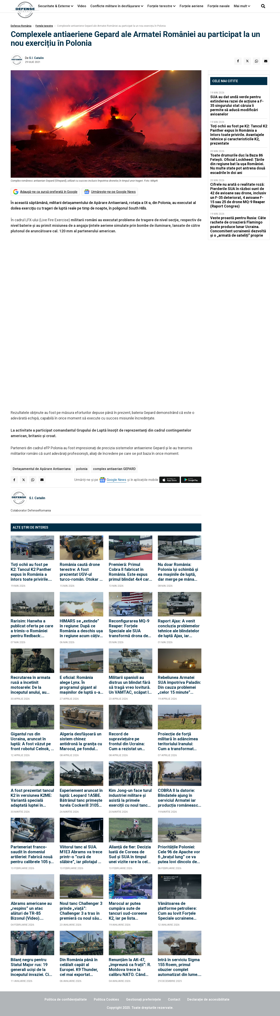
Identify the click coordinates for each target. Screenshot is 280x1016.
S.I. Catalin (36, 58)
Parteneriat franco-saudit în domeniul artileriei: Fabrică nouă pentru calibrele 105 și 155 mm (32, 854)
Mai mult (242, 6)
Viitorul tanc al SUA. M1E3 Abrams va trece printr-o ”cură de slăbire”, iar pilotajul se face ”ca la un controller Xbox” (81, 854)
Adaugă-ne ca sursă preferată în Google (48, 192)
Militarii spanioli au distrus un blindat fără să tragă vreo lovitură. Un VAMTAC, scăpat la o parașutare (130, 685)
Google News (116, 480)
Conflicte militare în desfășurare (115, 6)
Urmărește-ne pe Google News (113, 192)
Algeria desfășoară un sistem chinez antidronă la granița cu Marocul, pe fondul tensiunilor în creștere (81, 741)
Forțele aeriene (191, 6)
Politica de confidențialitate (66, 999)
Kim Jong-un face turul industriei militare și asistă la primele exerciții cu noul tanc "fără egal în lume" (130, 798)
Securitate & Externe (54, 6)
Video (81, 6)
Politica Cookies (106, 999)
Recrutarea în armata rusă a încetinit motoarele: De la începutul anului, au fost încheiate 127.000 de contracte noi (31, 685)
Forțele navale (219, 6)
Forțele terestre (159, 6)
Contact (174, 999)
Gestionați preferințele (143, 999)
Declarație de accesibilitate (208, 999)
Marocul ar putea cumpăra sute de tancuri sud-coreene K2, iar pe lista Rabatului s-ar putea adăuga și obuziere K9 (129, 911)
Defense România (21, 25)
